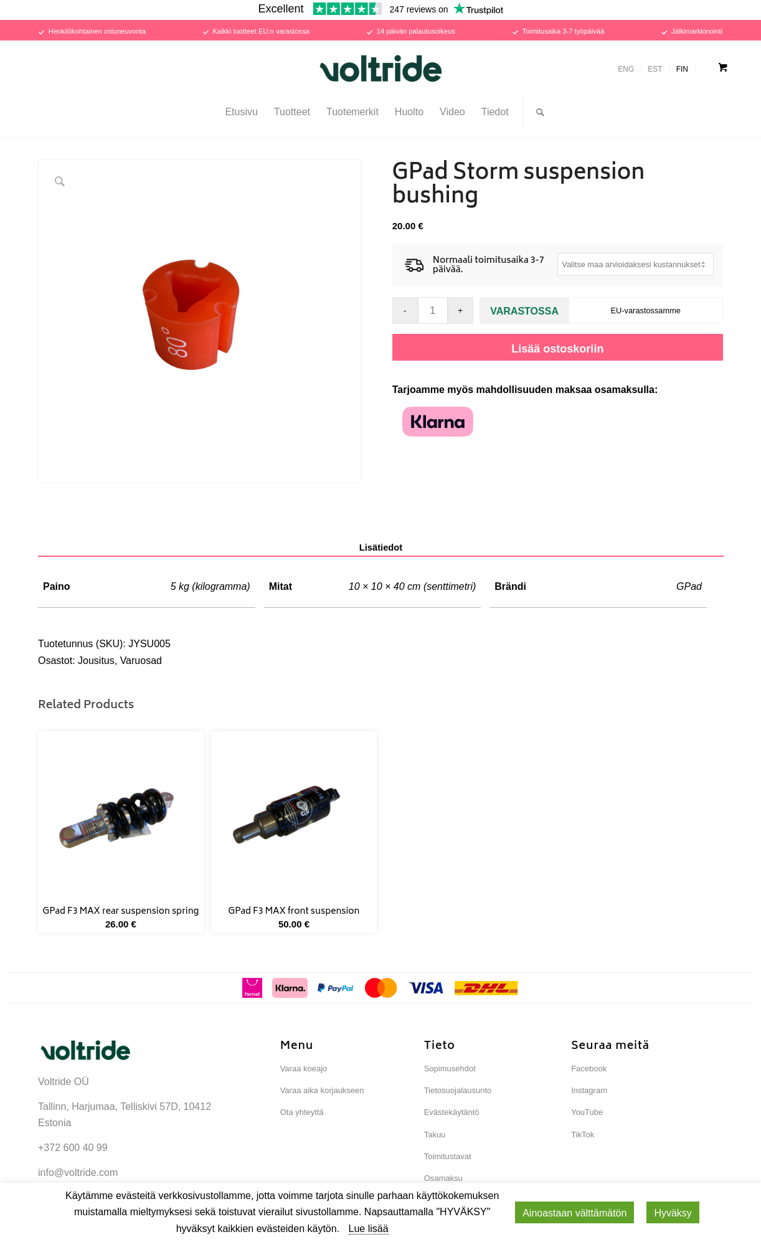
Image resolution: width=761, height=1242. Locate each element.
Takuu (435, 1134)
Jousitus (96, 660)
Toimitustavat (447, 1156)
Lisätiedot (381, 547)
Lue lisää (369, 1228)
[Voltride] (380, 68)
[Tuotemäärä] (433, 310)
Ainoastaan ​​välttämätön (574, 1213)
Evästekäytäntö (452, 1112)
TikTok (582, 1134)
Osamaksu (443, 1178)
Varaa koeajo (304, 1068)
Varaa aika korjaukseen (322, 1090)
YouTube (587, 1112)
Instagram (589, 1090)
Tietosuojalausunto (458, 1090)
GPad (689, 586)
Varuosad (141, 660)
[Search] (536, 112)
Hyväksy (672, 1213)
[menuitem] (241, 112)
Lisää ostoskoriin (557, 349)
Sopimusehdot (450, 1068)
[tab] (381, 548)
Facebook (589, 1068)
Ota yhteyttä (302, 1112)
